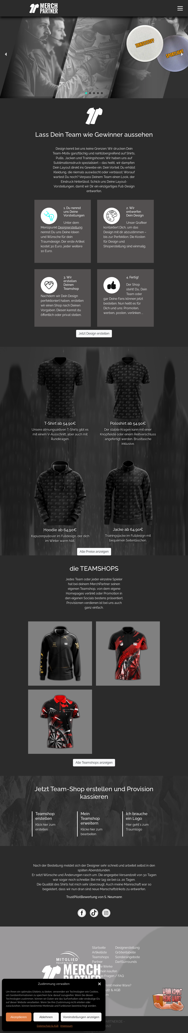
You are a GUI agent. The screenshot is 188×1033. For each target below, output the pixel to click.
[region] (94, 54)
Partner (97, 962)
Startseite (99, 948)
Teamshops (100, 957)
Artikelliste (99, 952)
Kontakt (97, 981)
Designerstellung (70, 227)
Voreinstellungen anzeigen (81, 1017)
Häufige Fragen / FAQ (108, 976)
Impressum (66, 1026)
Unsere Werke (102, 966)
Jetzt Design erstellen (94, 333)
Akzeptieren (18, 1017)
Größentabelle (125, 952)
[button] (99, 984)
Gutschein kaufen (104, 971)
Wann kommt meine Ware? (111, 985)
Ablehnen (46, 1017)
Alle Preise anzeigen (94, 551)
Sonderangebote (127, 957)
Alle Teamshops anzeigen (94, 762)
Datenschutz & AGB (47, 1026)
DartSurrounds (126, 962)
